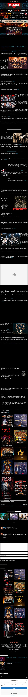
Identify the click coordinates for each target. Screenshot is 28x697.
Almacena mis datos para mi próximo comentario (8, 560)
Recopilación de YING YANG (22, 50)
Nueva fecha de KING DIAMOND (16, 47)
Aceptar (14, 688)
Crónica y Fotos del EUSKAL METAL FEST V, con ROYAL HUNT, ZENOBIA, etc (21, 506)
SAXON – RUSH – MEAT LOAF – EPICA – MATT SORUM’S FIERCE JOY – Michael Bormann (6, 507)
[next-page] (14, 522)
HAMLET (12, 500)
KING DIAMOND (19, 500)
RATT (1, 501)
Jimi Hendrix (15, 500)
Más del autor (18, 511)
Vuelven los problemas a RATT (5, 47)
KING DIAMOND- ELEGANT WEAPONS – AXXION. (3, 520)
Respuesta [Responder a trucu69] (4, 530)
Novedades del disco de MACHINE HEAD (19, 46)
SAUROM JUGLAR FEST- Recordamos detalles (13, 662)
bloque (14, 81)
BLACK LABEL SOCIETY (6, 500)
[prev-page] (13, 522)
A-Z (1, 676)
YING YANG (12, 501)
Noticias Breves (2, 519)
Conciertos (11, 519)
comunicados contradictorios (11, 151)
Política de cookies (13, 695)
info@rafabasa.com (16, 649)
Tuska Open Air (14, 51)
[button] (26, 680)
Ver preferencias (14, 693)
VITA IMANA (9, 501)
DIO (10, 500)
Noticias (1, 677)
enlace (8, 412)
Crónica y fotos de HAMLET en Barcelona (13, 520)
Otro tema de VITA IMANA (13, 50)
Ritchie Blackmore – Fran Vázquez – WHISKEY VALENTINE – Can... (16, 657)
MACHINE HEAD (24, 500)
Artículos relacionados (11, 511)
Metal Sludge (20, 144)
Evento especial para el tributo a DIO (7, 46)
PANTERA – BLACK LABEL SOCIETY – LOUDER (23, 520)
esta (18, 216)
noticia (18, 89)
